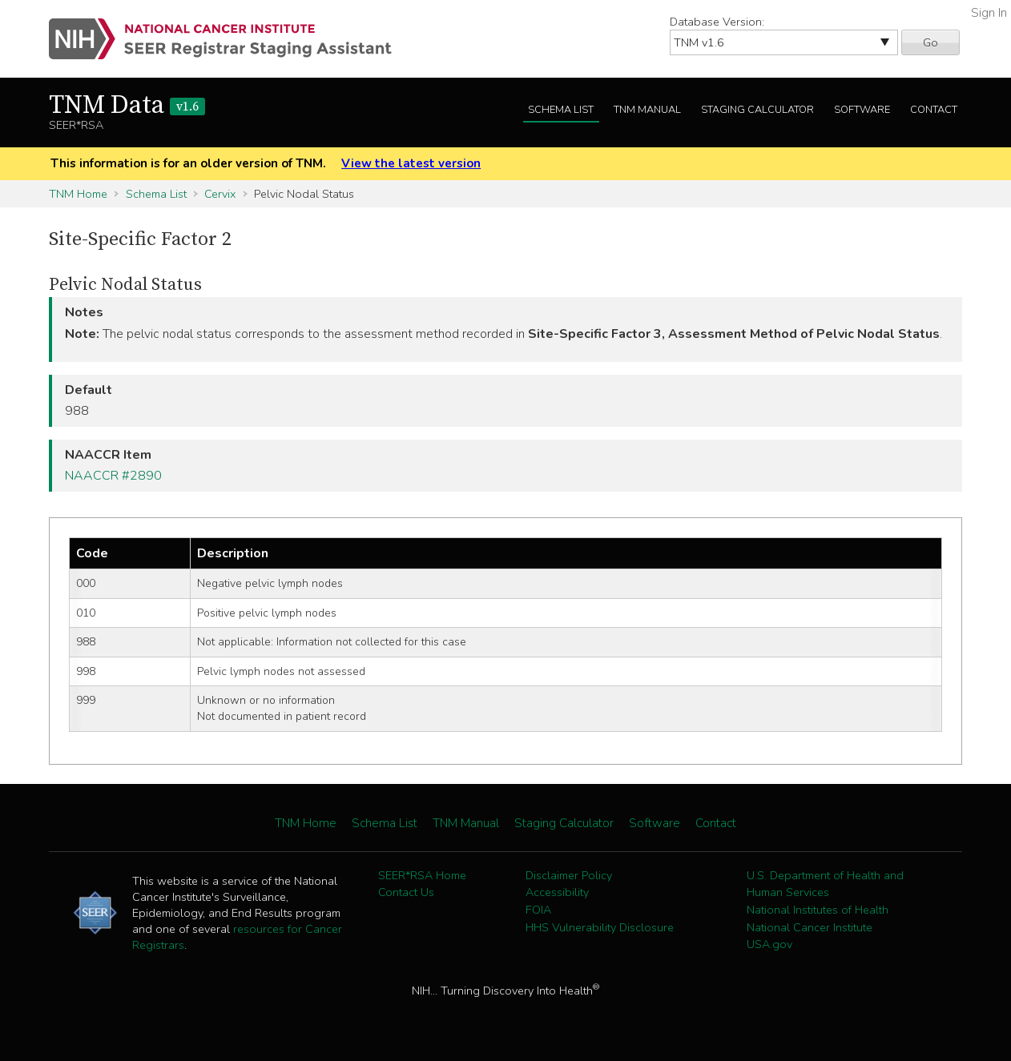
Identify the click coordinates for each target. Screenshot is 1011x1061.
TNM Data (127, 106)
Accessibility (557, 892)
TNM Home (78, 194)
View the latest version (411, 163)
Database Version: (717, 22)
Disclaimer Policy (569, 875)
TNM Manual (647, 109)
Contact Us (406, 892)
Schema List (561, 109)
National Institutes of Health (817, 910)
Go (930, 42)
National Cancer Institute (809, 927)
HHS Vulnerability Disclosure (600, 927)
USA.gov (769, 944)
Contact (933, 109)
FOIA (538, 910)
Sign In (989, 13)
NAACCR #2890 (113, 475)
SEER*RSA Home (422, 875)
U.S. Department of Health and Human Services (825, 884)
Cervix (220, 194)
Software (862, 109)
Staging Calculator (757, 109)
